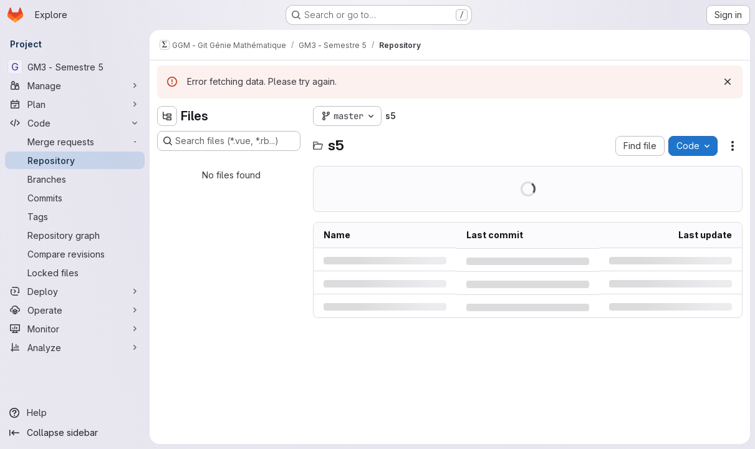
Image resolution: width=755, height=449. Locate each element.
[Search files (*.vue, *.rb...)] (229, 141)
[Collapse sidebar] (75, 433)
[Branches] (75, 179)
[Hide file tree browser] (167, 116)
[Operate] (75, 310)
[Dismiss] (727, 81)
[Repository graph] (75, 235)
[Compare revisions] (75, 254)
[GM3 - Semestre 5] (75, 66)
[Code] (75, 123)
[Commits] (75, 197)
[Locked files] (75, 272)
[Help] (75, 413)
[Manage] (75, 85)
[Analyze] (75, 347)
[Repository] (75, 160)
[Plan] (75, 104)
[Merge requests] (75, 141)
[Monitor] (75, 328)
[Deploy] (75, 291)
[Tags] (75, 216)
